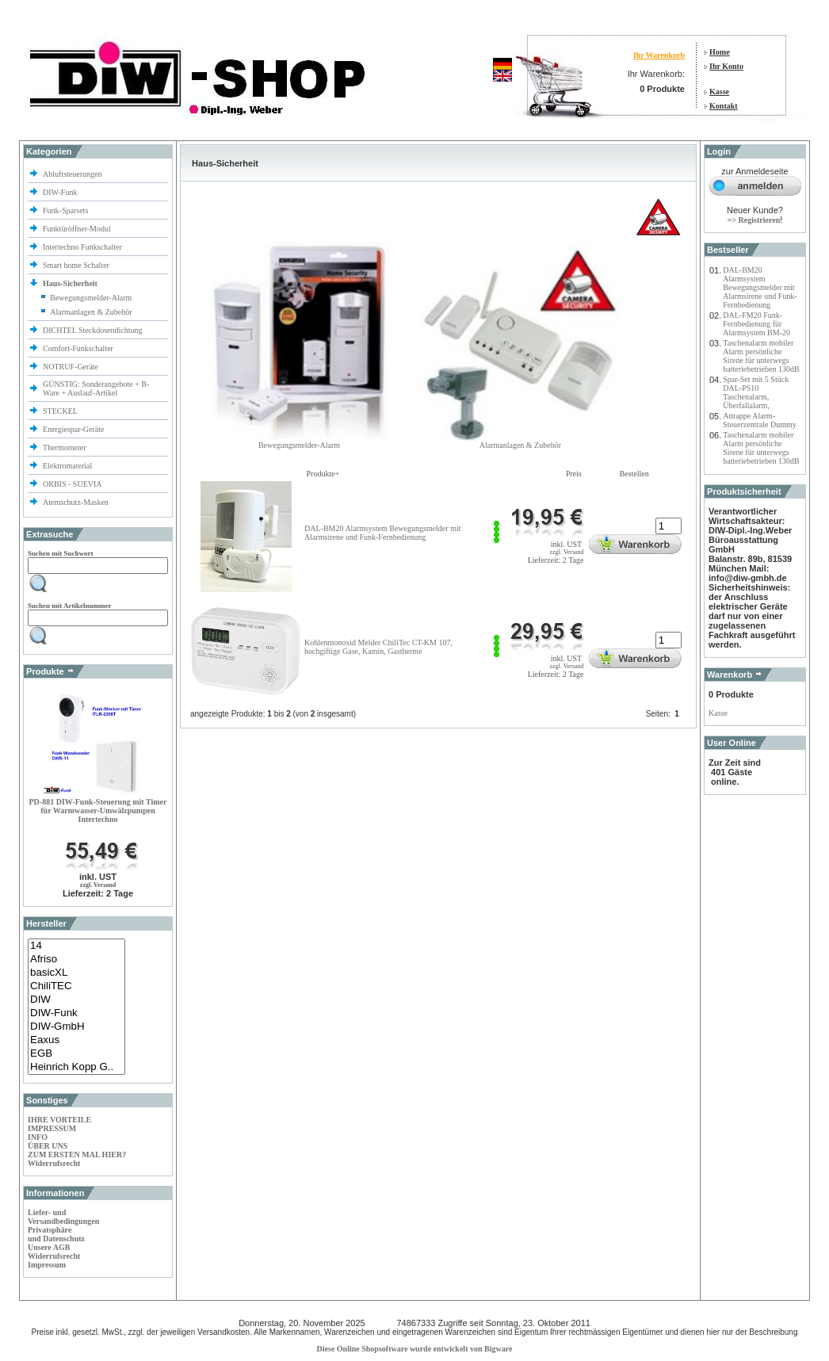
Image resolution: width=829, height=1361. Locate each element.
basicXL (76, 973)
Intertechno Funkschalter (83, 247)
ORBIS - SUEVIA (73, 484)
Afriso (76, 959)
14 (76, 946)
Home (719, 52)
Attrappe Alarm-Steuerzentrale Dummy (759, 420)
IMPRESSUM (52, 1128)
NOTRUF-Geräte (70, 366)
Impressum (47, 1264)
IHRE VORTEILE (59, 1119)
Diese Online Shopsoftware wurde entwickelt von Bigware (415, 1348)
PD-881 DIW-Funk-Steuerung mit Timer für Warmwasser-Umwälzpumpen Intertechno (98, 810)
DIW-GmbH (76, 1027)
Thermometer (65, 447)
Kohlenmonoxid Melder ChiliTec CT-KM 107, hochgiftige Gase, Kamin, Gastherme (378, 647)
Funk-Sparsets (66, 210)
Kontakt (723, 105)
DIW (76, 1000)
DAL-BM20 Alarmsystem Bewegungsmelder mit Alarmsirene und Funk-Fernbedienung (382, 532)
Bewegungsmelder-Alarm (91, 297)
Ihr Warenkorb (659, 55)
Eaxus (76, 1040)
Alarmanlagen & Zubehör (91, 312)
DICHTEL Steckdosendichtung (92, 330)
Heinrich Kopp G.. (76, 1067)
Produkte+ (323, 473)
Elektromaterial (68, 465)
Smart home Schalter (77, 265)
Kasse (719, 91)
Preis (574, 473)
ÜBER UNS (47, 1145)
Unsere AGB (49, 1247)
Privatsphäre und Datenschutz (56, 1234)
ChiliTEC (76, 986)
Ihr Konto (726, 66)
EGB (76, 1054)
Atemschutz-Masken (76, 502)
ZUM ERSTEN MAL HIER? (77, 1154)
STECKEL (60, 411)
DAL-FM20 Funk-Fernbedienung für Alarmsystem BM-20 (756, 324)
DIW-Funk (61, 192)
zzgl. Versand (98, 885)
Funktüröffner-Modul (77, 228)
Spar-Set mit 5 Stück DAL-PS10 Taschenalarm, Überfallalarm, (756, 392)
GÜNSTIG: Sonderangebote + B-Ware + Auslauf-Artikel (96, 388)
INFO (38, 1137)
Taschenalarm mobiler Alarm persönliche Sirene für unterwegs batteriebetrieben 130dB (761, 355)
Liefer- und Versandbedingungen (63, 1216)
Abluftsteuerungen (73, 174)
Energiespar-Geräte (73, 429)
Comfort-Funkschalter (79, 348)
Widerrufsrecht (54, 1163)
